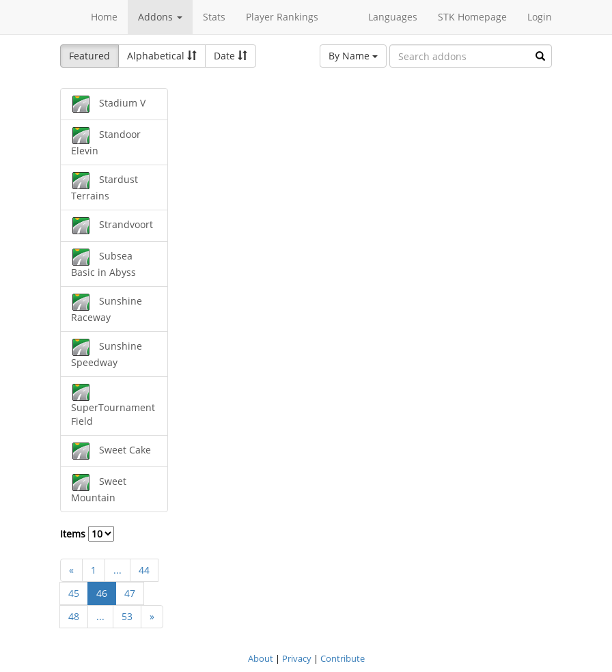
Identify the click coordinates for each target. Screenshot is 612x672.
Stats (214, 16)
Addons (160, 16)
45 (73, 593)
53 (127, 616)
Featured (89, 55)
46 (101, 593)
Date (230, 55)
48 (73, 616)
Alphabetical (162, 55)
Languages (392, 16)
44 (144, 569)
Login (539, 16)
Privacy (296, 658)
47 (129, 593)
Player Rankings (282, 16)
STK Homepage (472, 16)
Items (87, 534)
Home (104, 16)
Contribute (342, 658)
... (117, 569)
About (260, 658)
